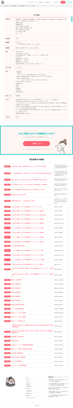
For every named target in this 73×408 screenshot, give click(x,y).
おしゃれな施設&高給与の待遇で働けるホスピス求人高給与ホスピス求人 (58, 396)
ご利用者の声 (56, 2)
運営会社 (28, 395)
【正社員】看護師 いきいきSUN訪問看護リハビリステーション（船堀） (22, 5)
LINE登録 (69, 2)
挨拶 (32, 2)
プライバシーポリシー (30, 398)
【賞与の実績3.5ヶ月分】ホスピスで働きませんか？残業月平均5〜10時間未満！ (58, 392)
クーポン (36, 2)
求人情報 (6, 5)
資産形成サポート (48, 2)
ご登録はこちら (36, 143)
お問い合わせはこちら (46, 149)
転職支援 (41, 2)
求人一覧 (63, 2)
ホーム (28, 2)
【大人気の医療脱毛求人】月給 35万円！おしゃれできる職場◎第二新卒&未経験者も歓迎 (58, 384)
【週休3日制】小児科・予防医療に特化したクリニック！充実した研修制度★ (58, 380)
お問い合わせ (29, 393)
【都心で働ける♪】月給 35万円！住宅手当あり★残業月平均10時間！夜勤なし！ (58, 388)
